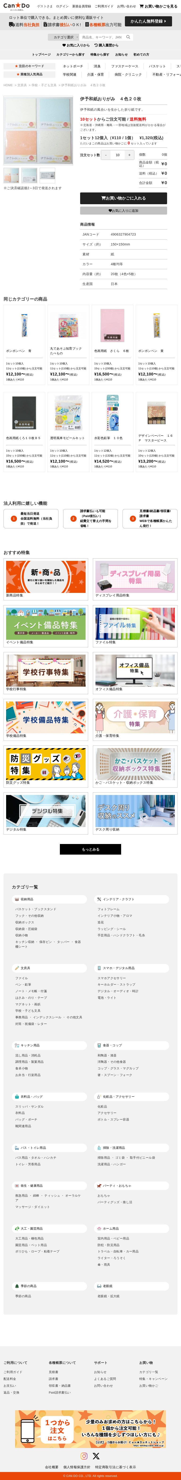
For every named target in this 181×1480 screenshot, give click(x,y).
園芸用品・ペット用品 (31, 1245)
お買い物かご (148, 1385)
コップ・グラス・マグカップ (118, 1068)
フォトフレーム (109, 909)
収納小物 (21, 935)
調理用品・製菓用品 (29, 1062)
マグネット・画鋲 (28, 1004)
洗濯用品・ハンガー (112, 1164)
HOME (9, 85)
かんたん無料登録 (147, 23)
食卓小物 (21, 1068)
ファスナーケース (124, 66)
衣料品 (20, 1113)
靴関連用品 (23, 1126)
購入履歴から (107, 47)
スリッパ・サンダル (29, 1106)
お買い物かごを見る (158, 7)
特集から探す (100, 56)
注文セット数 (107, 155)
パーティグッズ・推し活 (115, 1202)
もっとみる (90, 849)
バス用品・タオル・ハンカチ (35, 1157)
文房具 (22, 85)
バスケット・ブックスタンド (35, 909)
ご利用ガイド (104, 7)
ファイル (21, 978)
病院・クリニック (128, 74)
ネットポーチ (73, 66)
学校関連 (70, 74)
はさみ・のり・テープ (31, 997)
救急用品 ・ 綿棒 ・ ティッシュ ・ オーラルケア (48, 1198)
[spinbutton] (118, 155)
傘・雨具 (104, 1264)
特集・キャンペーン (153, 1379)
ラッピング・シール (112, 929)
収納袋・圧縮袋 (26, 929)
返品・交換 (11, 1392)
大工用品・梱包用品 (29, 1238)
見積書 (53, 1372)
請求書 (53, 1379)
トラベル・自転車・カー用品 (118, 1251)
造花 (101, 922)
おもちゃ (104, 1195)
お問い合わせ (126, 7)
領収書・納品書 (60, 1385)
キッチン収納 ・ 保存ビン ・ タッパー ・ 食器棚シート (48, 944)
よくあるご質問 (105, 1379)
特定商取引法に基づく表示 (115, 1467)
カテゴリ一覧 (148, 1372)
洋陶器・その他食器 (112, 1062)
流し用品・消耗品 (28, 1055)
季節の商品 (23, 1296)
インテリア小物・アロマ (115, 915)
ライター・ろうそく (112, 1258)
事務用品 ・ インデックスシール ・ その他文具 (48, 1017)
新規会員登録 (81, 7)
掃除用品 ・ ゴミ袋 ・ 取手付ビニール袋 (126, 1157)
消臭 (97, 66)
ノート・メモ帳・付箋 (31, 991)
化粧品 (102, 1106)
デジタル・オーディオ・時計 (118, 991)
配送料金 (10, 1379)
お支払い (10, 1385)
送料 (24, 26)
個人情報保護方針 (76, 1467)
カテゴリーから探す (70, 56)
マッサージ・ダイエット (32, 1207)
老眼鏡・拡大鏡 (109, 1296)
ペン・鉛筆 (23, 984)
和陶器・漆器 (107, 1055)
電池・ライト (107, 997)
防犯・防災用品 (109, 1245)
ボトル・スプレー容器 (113, 1119)
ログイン (62, 7)
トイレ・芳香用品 (28, 1164)
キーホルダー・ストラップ (117, 984)
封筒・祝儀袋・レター (31, 1024)
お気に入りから (76, 47)
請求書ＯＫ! (62, 26)
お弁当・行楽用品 (28, 1075)
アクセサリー (107, 1113)
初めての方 (141, 56)
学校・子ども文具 (45, 85)
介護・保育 (95, 74)
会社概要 (52, 1467)
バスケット (157, 66)
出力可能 (103, 26)
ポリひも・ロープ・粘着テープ (37, 1251)
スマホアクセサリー (112, 978)
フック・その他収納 (29, 915)
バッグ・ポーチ (26, 1119)
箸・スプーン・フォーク (115, 1075)
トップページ (41, 56)
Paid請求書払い (60, 1392)
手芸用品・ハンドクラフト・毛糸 (121, 935)
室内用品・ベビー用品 (113, 1238)
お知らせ (121, 56)
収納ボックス (24, 922)
